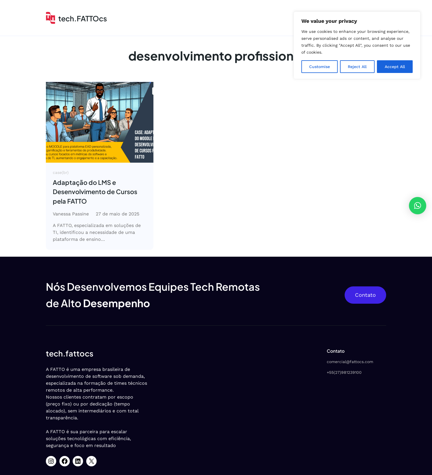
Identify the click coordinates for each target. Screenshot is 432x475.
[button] (417, 205)
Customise (319, 66)
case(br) (61, 172)
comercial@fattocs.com (350, 361)
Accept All (395, 66)
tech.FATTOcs (82, 18)
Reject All (357, 66)
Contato (365, 295)
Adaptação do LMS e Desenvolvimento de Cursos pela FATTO (95, 192)
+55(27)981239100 (344, 372)
